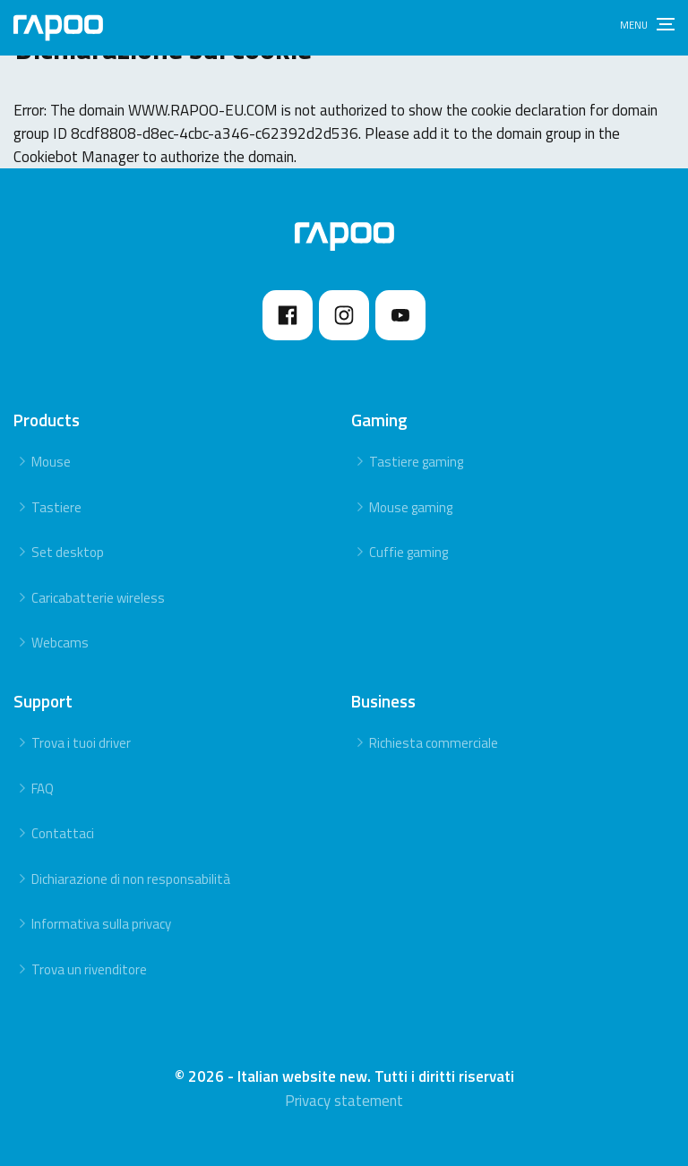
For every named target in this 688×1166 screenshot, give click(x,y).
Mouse (51, 461)
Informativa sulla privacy (101, 923)
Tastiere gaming (416, 461)
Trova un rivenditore (89, 969)
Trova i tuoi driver (81, 743)
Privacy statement (344, 1100)
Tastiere (56, 507)
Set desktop (67, 552)
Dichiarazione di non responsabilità (130, 879)
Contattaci (62, 833)
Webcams (60, 642)
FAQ (42, 788)
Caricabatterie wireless (98, 597)
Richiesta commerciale (433, 743)
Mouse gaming (410, 507)
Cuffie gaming (408, 552)
